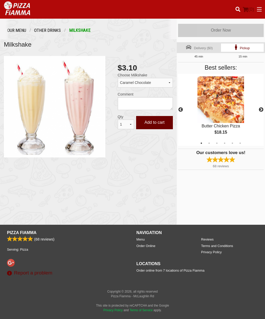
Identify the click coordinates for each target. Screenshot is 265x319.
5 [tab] (232, 143)
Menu (140, 239)
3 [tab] (216, 143)
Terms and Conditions (217, 246)
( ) (248, 9)
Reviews (207, 239)
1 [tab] (201, 143)
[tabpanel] (220, 109)
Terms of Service (141, 310)
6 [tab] (240, 143)
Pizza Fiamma (21, 232)
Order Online (145, 246)
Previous (180, 109)
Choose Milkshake (132, 75)
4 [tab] (224, 143)
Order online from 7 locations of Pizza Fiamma (170, 270)
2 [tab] (209, 143)
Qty (120, 117)
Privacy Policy (211, 252)
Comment (126, 94)
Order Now (221, 30)
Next (261, 109)
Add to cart (154, 122)
